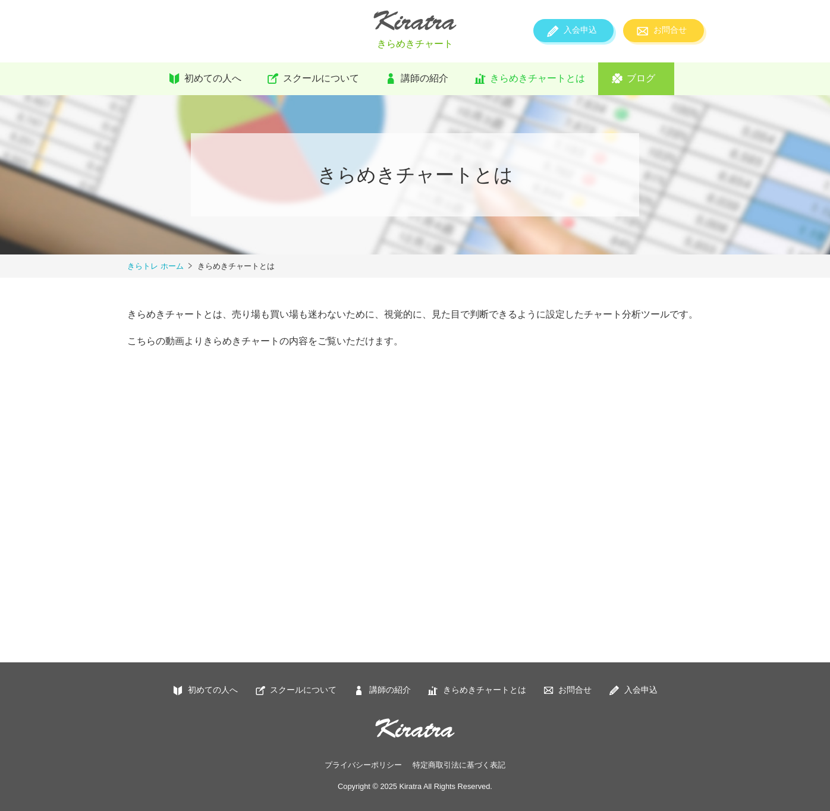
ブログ (641, 78)
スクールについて (321, 78)
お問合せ (670, 29)
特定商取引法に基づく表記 (459, 764)
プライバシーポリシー (363, 764)
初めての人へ (212, 78)
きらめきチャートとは (537, 78)
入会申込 (580, 29)
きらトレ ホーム (155, 266)
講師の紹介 (424, 78)
